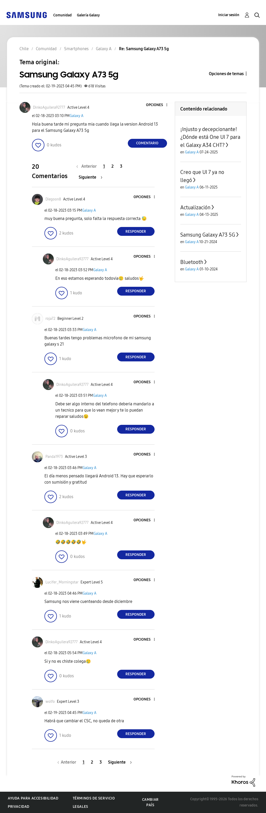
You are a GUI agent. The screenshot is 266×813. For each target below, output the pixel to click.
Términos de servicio (94, 798)
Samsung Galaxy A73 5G (207, 235)
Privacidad (18, 806)
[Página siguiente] (90, 177)
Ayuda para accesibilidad (33, 798)
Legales (80, 806)
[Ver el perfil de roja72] (50, 318)
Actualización (195, 207)
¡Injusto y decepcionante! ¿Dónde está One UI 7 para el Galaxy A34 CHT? (210, 137)
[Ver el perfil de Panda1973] (54, 456)
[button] (158, 105)
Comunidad (62, 15)
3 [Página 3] (121, 166)
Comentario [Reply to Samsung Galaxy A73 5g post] (147, 143)
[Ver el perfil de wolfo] (50, 701)
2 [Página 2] (112, 166)
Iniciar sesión (228, 15)
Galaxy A (76, 116)
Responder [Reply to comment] (135, 231)
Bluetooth (191, 262)
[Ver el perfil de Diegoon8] (53, 199)
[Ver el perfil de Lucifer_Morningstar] (61, 582)
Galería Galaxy (88, 15)
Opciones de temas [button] (226, 73)
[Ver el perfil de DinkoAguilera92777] (49, 107)
